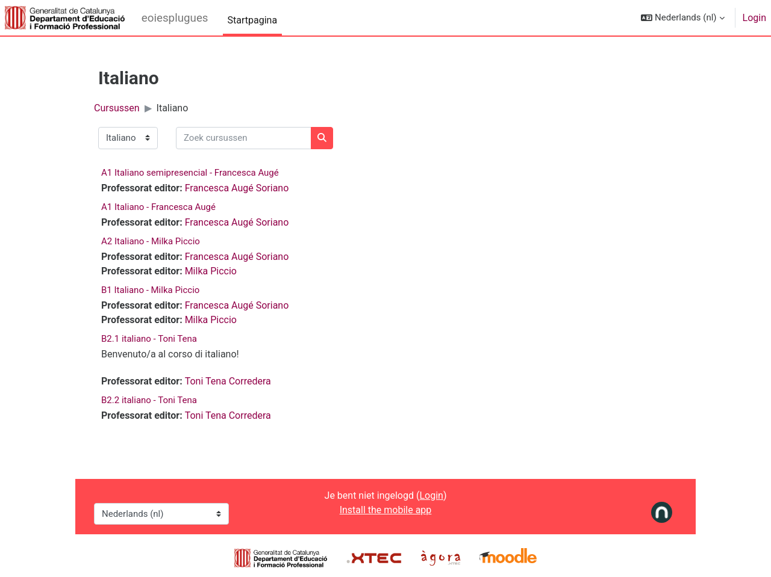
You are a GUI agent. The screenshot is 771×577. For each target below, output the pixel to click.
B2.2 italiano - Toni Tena (149, 400)
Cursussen (117, 108)
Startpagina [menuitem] (253, 20)
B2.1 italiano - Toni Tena (149, 338)
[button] (682, 18)
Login (754, 17)
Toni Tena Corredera (228, 381)
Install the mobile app (386, 510)
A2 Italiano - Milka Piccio (150, 241)
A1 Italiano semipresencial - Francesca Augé (190, 172)
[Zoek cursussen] (243, 138)
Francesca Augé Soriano (237, 188)
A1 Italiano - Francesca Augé (158, 207)
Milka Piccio (211, 271)
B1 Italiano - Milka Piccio (150, 290)
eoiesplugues (175, 18)
